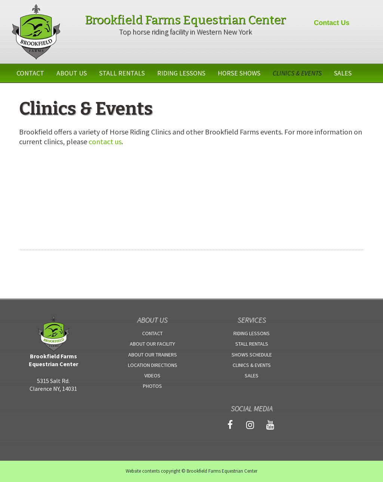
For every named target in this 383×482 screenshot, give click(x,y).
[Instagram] (250, 425)
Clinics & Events (297, 73)
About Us (71, 73)
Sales (343, 73)
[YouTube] (270, 425)
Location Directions (152, 365)
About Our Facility (152, 343)
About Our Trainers (152, 354)
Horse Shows (239, 73)
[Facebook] (230, 425)
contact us (105, 141)
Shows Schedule (252, 354)
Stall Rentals (122, 73)
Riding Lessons (181, 73)
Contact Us (331, 23)
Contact (30, 73)
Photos (152, 386)
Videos (152, 375)
